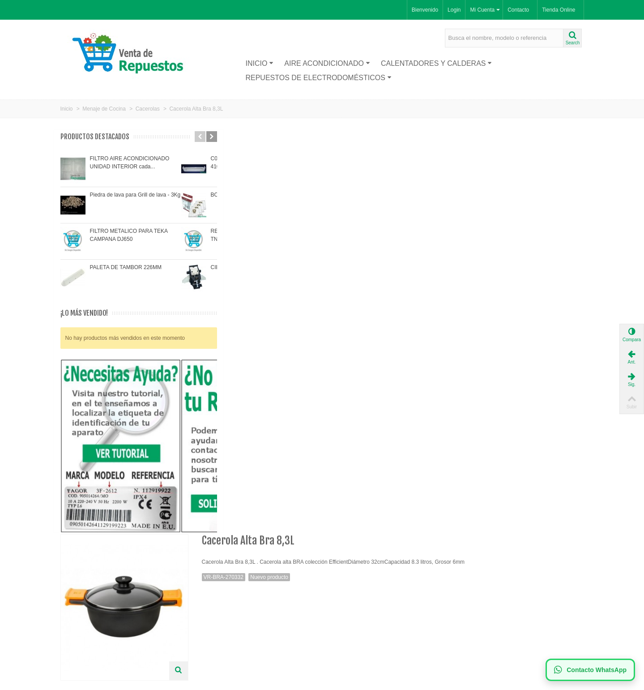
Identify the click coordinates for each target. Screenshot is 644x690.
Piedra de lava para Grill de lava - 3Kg (135, 195)
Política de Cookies (221, 611)
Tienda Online (558, 10)
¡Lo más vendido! (84, 313)
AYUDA (342, 287)
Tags (242, 287)
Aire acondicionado (327, 63)
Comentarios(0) (291, 287)
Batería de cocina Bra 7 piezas (233, 489)
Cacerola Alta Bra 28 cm (544, 489)
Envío (204, 593)
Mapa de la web (217, 637)
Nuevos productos (85, 593)
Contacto (518, 10)
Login (454, 10)
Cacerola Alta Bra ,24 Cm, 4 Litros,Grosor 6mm (466, 494)
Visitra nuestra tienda (228, 333)
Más (210, 287)
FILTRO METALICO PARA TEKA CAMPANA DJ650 (129, 235)
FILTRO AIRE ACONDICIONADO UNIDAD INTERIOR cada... (130, 162)
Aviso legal (210, 602)
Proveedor (75, 602)
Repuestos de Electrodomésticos (318, 77)
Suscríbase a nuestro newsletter (367, 593)
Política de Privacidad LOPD (232, 620)
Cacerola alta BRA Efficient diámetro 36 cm (389, 494)
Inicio (259, 63)
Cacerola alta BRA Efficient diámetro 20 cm (311, 494)
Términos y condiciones (226, 629)
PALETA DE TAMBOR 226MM (126, 267)
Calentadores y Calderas (436, 63)
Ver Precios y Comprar (389, 352)
